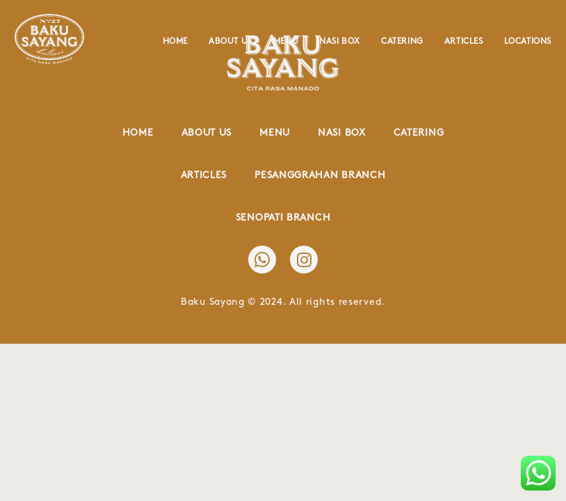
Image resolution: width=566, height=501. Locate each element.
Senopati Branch (283, 217)
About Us (230, 41)
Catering (402, 41)
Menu (285, 41)
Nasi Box (339, 41)
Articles (463, 41)
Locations (527, 41)
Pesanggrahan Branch (319, 175)
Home (175, 41)
